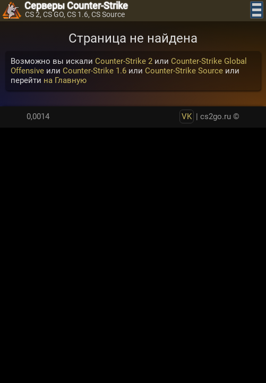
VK (187, 116)
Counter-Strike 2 (123, 61)
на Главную (65, 80)
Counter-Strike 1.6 (94, 71)
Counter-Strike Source (184, 71)
